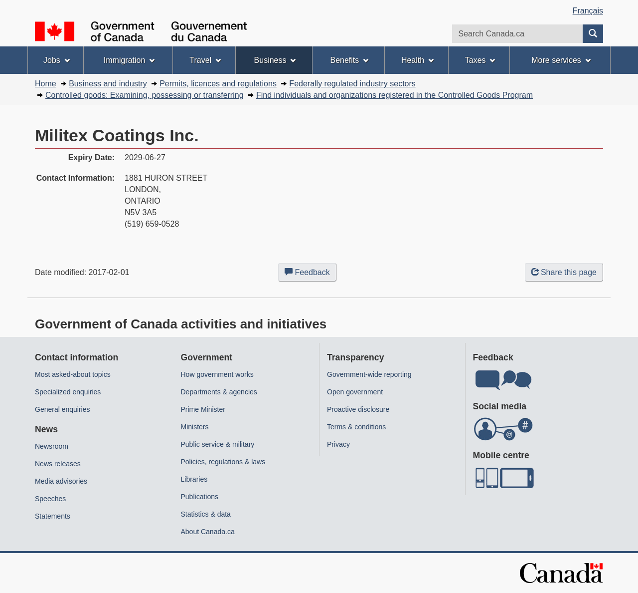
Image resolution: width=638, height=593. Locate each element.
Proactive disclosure (358, 409)
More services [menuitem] (560, 60)
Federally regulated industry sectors (352, 83)
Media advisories (61, 481)
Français (588, 10)
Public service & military (218, 444)
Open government (355, 392)
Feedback (310, 274)
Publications (200, 497)
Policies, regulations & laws (223, 462)
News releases (58, 464)
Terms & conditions (356, 427)
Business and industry (108, 83)
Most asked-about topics (73, 374)
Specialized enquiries (68, 392)
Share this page (564, 272)
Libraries (194, 479)
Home (45, 83)
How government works (217, 374)
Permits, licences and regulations (218, 83)
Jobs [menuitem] (56, 60)
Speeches (50, 499)
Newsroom (51, 446)
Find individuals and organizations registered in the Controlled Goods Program (394, 95)
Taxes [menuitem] (480, 60)
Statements (52, 516)
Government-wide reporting (369, 374)
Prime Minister (203, 409)
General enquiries (62, 409)
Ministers (195, 427)
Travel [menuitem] (205, 60)
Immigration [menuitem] (129, 60)
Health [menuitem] (417, 60)
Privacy (338, 444)
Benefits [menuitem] (349, 60)
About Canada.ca (208, 532)
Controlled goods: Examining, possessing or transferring (144, 95)
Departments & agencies (219, 392)
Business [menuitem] (275, 60)
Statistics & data (206, 514)
